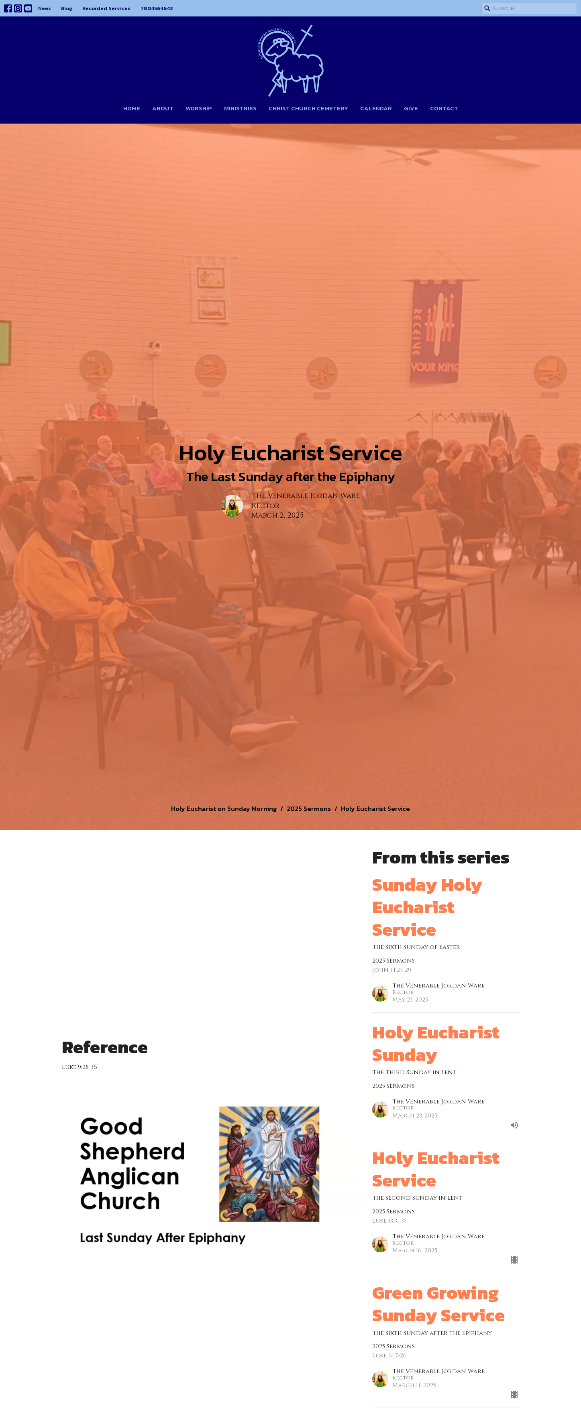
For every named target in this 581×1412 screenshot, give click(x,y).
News (44, 8)
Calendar (376, 108)
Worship (199, 108)
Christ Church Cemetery (308, 108)
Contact (444, 108)
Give (411, 108)
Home (131, 108)
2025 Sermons (309, 808)
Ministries (240, 108)
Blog (66, 8)
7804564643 (157, 8)
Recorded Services (106, 8)
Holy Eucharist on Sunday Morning (224, 808)
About (162, 108)
